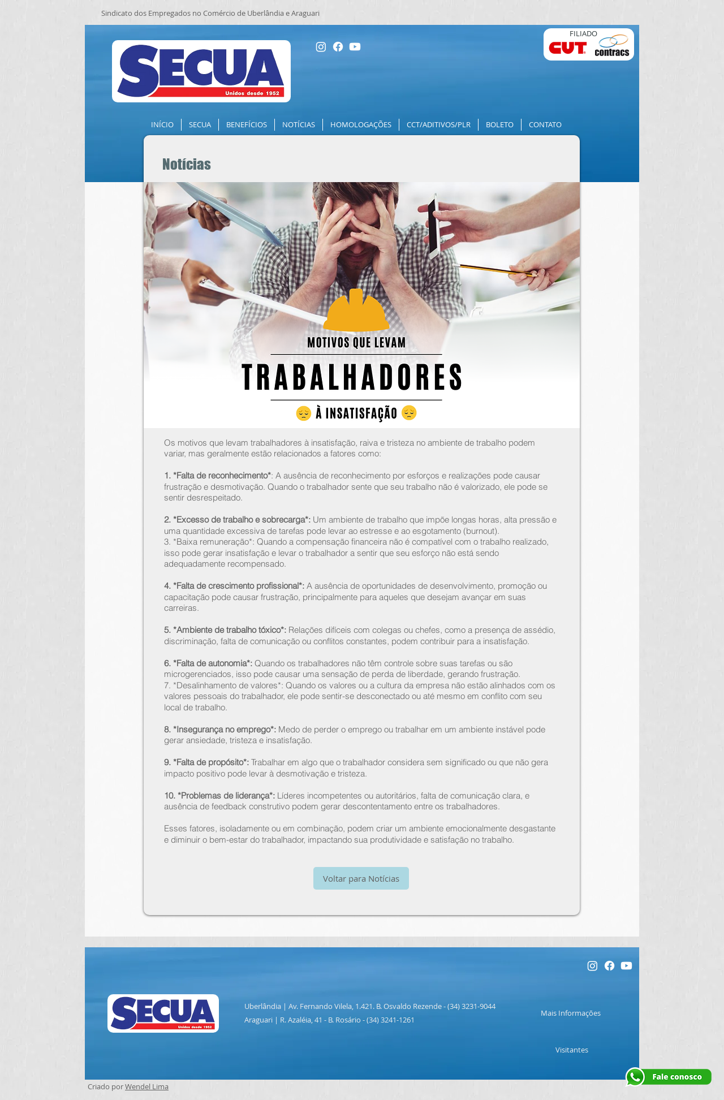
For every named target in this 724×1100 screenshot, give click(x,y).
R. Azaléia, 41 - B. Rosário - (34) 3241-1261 (347, 1020)
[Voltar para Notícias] (361, 878)
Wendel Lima (147, 1086)
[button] (200, 125)
